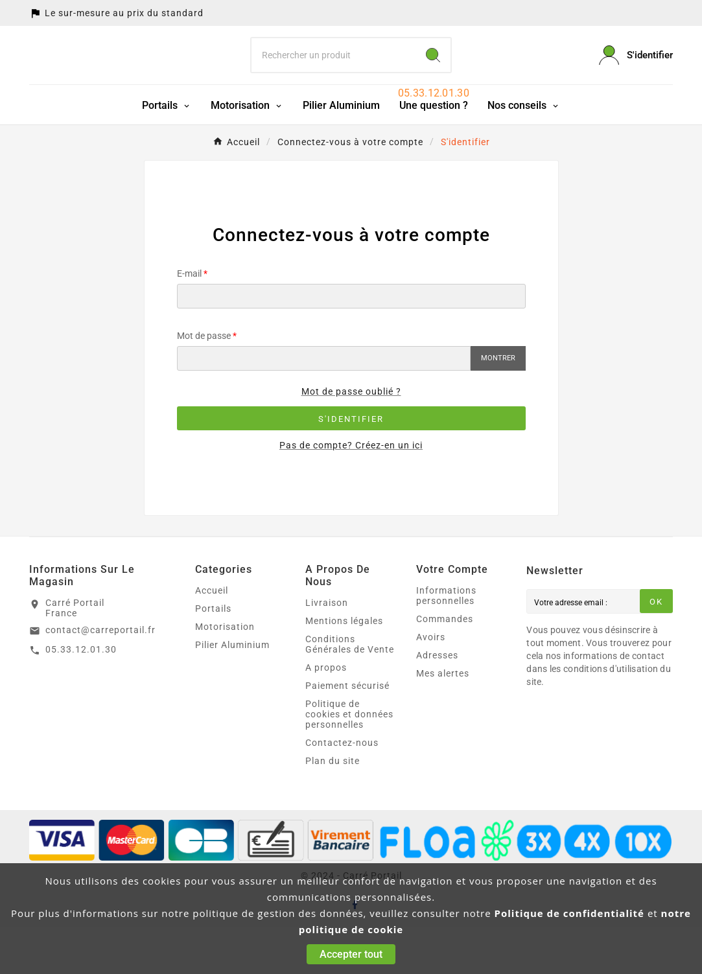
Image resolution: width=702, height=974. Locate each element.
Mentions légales (344, 668)
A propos (326, 715)
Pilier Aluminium (232, 692)
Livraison (326, 650)
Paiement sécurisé (347, 733)
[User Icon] (636, 79)
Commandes (444, 666)
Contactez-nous (342, 790)
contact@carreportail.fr (100, 677)
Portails (213, 656)
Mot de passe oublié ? (351, 439)
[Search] (433, 79)
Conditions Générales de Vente (349, 691)
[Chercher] (333, 79)
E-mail (189, 321)
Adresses (437, 702)
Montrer (498, 405)
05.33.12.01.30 (81, 696)
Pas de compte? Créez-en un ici (351, 492)
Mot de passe (204, 383)
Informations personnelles (446, 642)
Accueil (211, 637)
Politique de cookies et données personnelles (349, 761)
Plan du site (332, 808)
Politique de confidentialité (569, 913)
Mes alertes (442, 720)
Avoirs (430, 684)
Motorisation (225, 674)
